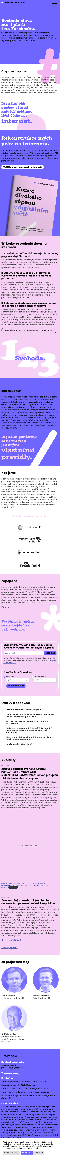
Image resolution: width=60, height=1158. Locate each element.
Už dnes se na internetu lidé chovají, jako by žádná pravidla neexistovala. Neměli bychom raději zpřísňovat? (29, 730)
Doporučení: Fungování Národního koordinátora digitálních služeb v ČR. (28, 1096)
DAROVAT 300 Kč (16, 685)
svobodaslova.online (15, 2)
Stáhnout (13, 887)
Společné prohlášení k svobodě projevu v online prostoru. (29, 330)
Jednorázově (40, 676)
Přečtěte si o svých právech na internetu (22, 167)
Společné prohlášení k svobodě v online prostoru (23, 1081)
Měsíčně (10, 676)
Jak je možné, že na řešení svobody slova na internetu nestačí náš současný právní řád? (30, 715)
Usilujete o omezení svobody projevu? (23, 709)
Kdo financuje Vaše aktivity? (19, 744)
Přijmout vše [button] (26, 1153)
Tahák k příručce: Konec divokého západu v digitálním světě (28, 1092)
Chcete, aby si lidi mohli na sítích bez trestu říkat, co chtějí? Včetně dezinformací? (30, 738)
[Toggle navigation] (54, 2)
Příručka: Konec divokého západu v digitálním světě (24, 1088)
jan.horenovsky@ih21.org (12, 1068)
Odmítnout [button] (39, 1153)
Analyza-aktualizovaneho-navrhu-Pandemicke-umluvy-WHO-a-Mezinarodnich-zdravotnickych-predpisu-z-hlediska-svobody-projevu (25, 885)
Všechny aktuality (9, 947)
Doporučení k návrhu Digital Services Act (19, 1085)
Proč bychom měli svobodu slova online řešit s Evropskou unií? (27, 722)
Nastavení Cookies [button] (11, 1153)
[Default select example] (17, 680)
